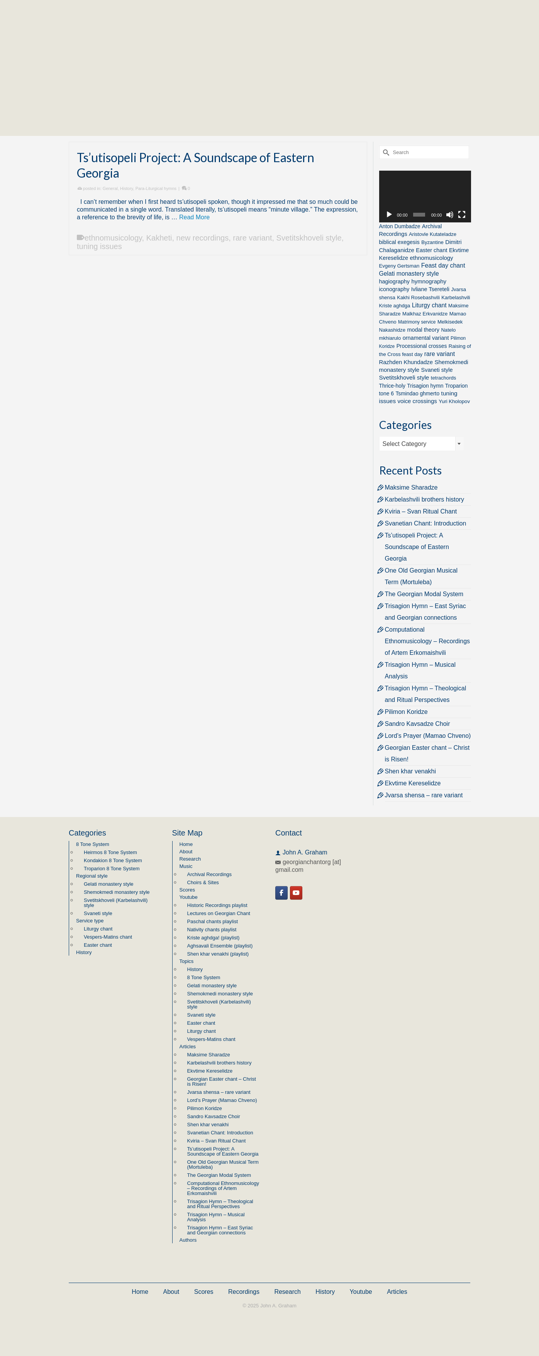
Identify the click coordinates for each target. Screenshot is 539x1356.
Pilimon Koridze (406, 712)
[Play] (389, 215)
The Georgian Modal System (424, 594)
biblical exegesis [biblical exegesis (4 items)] (399, 242)
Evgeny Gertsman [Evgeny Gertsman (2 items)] (399, 266)
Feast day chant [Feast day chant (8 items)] (443, 265)
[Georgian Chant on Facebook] (281, 893)
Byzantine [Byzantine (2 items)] (432, 242)
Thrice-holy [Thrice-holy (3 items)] (392, 386)
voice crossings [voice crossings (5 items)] (417, 401)
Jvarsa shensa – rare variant (424, 795)
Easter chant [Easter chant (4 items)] (431, 250)
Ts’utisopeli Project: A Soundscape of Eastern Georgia (417, 547)
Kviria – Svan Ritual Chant (421, 511)
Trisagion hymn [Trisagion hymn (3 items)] (425, 386)
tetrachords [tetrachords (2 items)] (443, 378)
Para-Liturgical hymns (156, 188)
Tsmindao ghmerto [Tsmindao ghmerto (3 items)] (417, 393)
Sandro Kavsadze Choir (417, 723)
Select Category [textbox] (405, 444)
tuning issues (99, 246)
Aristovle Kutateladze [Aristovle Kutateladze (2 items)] (432, 234)
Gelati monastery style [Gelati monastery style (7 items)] (409, 273)
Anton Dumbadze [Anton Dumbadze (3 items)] (399, 226)
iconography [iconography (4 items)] (394, 289)
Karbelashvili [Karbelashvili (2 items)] (455, 297)
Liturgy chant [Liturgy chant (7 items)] (429, 305)
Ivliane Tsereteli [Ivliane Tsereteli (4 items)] (430, 289)
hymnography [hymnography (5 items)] (429, 281)
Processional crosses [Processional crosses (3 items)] (422, 346)
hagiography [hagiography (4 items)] (394, 281)
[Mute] (450, 215)
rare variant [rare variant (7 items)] (439, 354)
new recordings (202, 238)
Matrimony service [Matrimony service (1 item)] (417, 322)
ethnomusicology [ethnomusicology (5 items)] (431, 257)
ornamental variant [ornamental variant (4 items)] (426, 338)
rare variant (252, 238)
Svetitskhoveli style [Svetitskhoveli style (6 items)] (404, 377)
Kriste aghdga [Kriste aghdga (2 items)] (394, 305)
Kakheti (159, 238)
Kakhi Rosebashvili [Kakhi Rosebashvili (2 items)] (418, 297)
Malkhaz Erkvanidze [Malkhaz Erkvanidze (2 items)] (424, 314)
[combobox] (421, 443)
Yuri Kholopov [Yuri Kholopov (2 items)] (454, 401)
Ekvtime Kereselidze (413, 783)
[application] (425, 196)
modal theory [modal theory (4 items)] (423, 330)
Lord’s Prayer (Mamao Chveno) (428, 735)
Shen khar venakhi (410, 771)
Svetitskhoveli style (309, 238)
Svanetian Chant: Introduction (425, 523)
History (126, 188)
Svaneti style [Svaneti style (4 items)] (437, 370)
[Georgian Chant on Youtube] (296, 893)
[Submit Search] (385, 152)
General (110, 188)
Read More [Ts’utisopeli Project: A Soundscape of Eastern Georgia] (194, 217)
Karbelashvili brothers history (424, 499)
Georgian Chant (269, 54)
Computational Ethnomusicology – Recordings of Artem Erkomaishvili (427, 641)
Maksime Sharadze (411, 487)
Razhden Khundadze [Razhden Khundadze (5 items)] (406, 362)
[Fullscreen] (462, 215)
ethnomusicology (113, 238)
